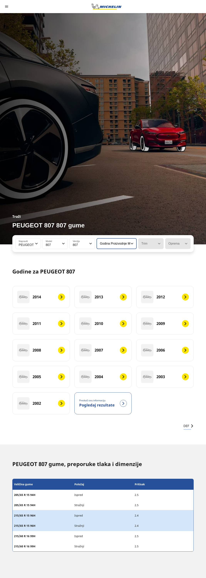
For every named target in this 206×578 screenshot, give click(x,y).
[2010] (103, 324)
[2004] (103, 377)
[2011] (41, 324)
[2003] (165, 377)
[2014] (41, 297)
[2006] (165, 350)
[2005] (41, 377)
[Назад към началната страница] (106, 6)
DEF (188, 426)
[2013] (103, 297)
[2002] (41, 403)
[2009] (165, 324)
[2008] (41, 350)
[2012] (165, 297)
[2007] (103, 350)
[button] (36, 243)
